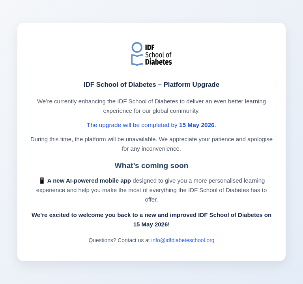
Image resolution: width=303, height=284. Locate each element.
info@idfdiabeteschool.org (183, 240)
